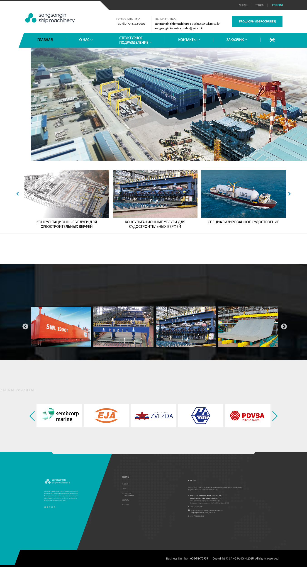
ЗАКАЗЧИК (237, 40)
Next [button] (282, 325)
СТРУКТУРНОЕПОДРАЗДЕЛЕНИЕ (135, 40)
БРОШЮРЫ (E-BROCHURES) (257, 21)
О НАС (86, 40)
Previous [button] (24, 325)
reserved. (273, 558)
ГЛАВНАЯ (45, 40)
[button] (275, 416)
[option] (61, 325)
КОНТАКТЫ (189, 40)
